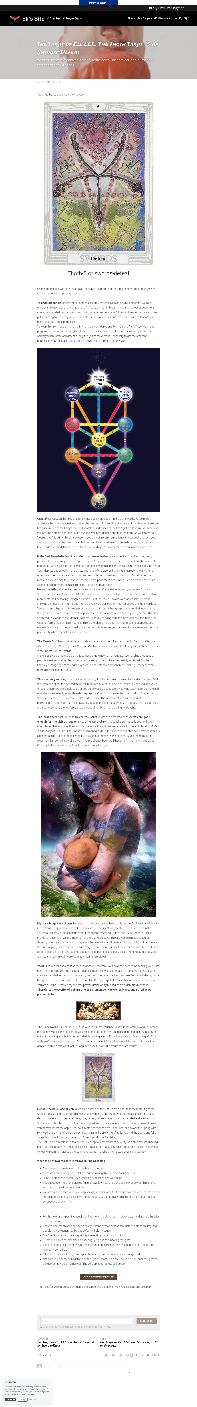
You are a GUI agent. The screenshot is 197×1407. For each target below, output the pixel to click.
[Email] (127, 1355)
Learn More (30, 1394)
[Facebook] (106, 1355)
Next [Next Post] (103, 1339)
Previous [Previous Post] (42, 1339)
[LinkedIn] (120, 1355)
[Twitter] (113, 1355)
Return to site (44, 1355)
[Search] (180, 18)
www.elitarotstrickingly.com (98, 1276)
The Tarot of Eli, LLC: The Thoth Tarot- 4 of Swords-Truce (65, 1344)
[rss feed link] (131, 1355)
